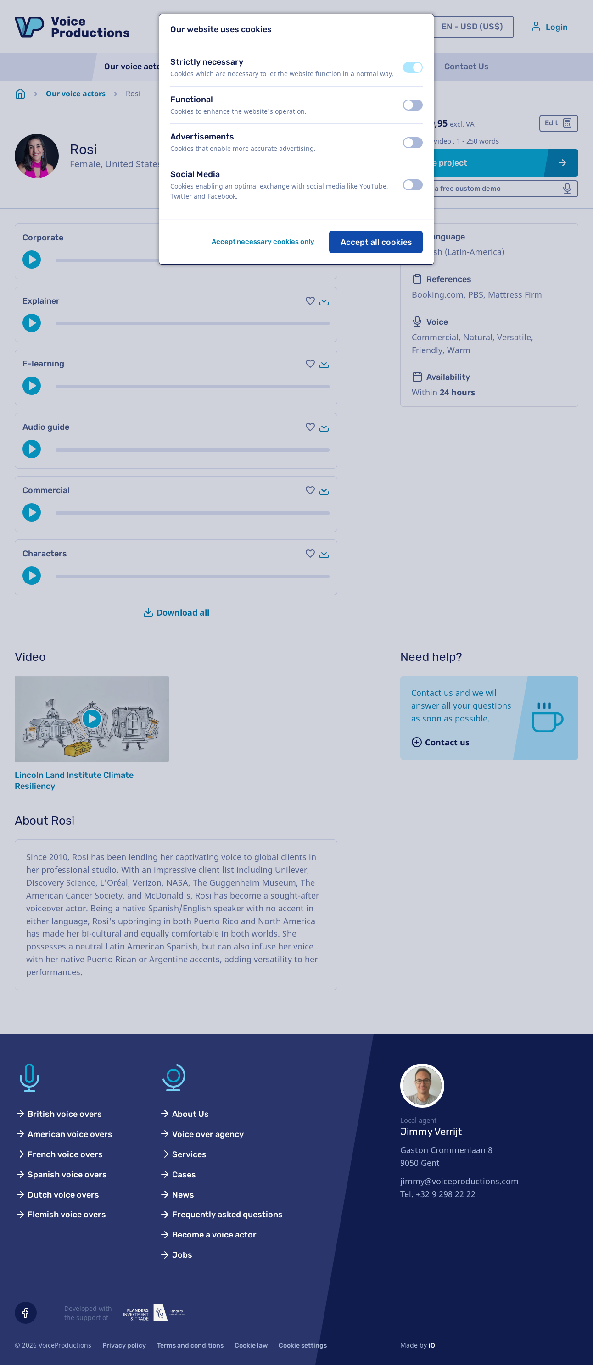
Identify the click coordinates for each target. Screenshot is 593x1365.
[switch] (413, 67)
